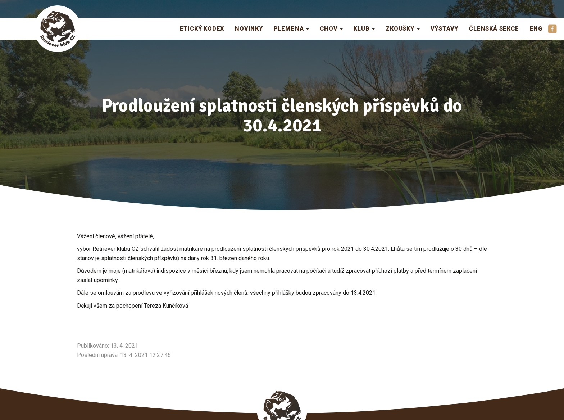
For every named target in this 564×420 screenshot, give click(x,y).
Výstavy (445, 28)
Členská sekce (494, 28)
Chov (331, 28)
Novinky (249, 28)
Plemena (291, 28)
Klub (364, 28)
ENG (536, 28)
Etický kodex (202, 28)
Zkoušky (402, 28)
